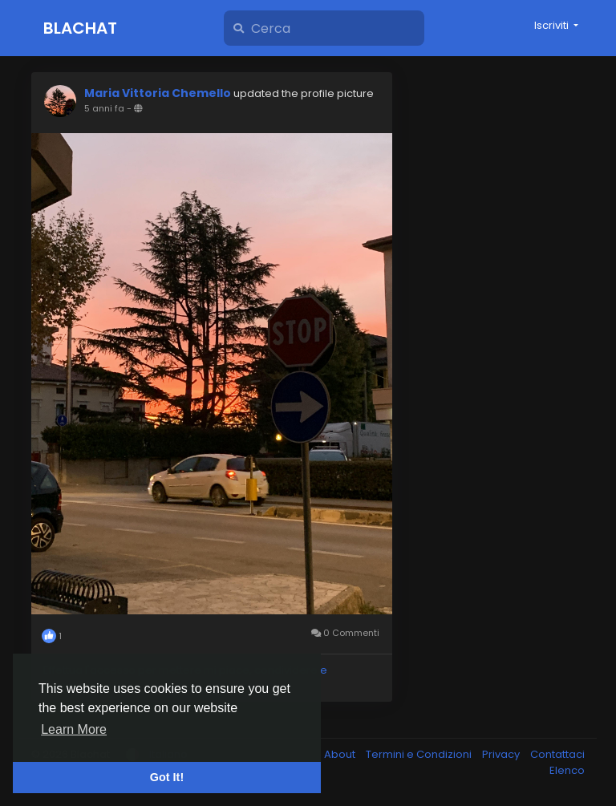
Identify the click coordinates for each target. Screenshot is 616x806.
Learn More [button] (74, 729)
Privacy (502, 754)
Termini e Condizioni (420, 754)
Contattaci (557, 754)
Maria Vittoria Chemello (157, 93)
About (341, 754)
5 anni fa (104, 108)
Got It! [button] (167, 777)
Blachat (80, 28)
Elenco (567, 770)
